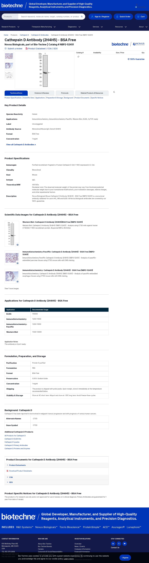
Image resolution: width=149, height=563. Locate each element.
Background (68, 98)
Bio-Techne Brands (45, 546)
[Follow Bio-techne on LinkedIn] (113, 544)
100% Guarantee (137, 59)
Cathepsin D (24, 35)
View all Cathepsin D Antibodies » (21, 145)
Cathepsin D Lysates (12, 442)
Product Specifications (13, 98)
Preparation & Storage (54, 98)
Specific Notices (97, 98)
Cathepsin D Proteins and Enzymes (17, 448)
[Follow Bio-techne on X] (119, 544)
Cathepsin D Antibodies (40, 35)
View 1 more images (12, 288)
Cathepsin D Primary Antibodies (16, 445)
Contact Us (115, 548)
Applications (40, 98)
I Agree (125, 558)
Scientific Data (28, 98)
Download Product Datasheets (20, 471)
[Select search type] (9, 16)
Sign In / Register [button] (100, 16)
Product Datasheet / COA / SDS (43, 48)
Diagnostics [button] (74, 27)
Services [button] (98, 27)
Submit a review (13, 48)
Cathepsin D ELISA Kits (13, 439)
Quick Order (123, 16)
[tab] (16, 93)
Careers (41, 549)
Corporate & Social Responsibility (50, 552)
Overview (78, 544)
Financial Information (82, 552)
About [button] (143, 27)
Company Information (82, 549)
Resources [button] (121, 27)
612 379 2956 (10, 552)
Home (6, 35)
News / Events (80, 546)
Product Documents (82, 98)
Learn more (69, 559)
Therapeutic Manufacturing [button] (44, 27)
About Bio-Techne (44, 544)
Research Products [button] (10, 27)
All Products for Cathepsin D (15, 436)
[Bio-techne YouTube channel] (124, 544)
